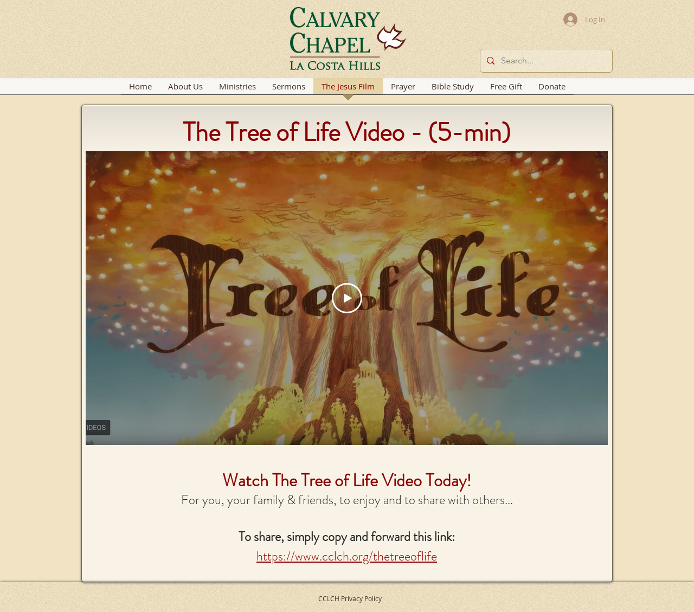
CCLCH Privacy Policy (350, 598)
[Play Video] (347, 298)
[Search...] (545, 60)
